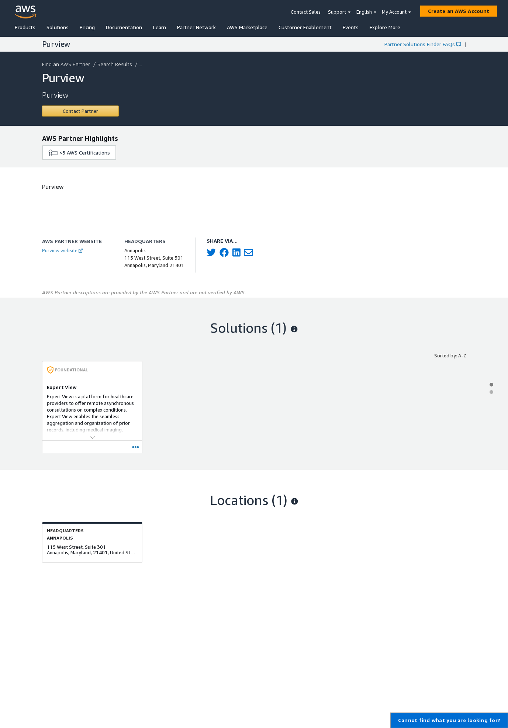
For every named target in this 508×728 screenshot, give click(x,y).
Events (351, 27)
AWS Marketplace (247, 27)
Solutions (57, 27)
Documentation (124, 27)
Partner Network (196, 27)
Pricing (87, 27)
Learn (159, 27)
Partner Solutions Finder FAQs (422, 44)
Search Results (115, 64)
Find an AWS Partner (66, 64)
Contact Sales (306, 12)
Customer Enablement (305, 27)
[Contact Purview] (80, 111)
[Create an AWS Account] (458, 11)
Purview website (62, 250)
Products (25, 27)
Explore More (385, 27)
